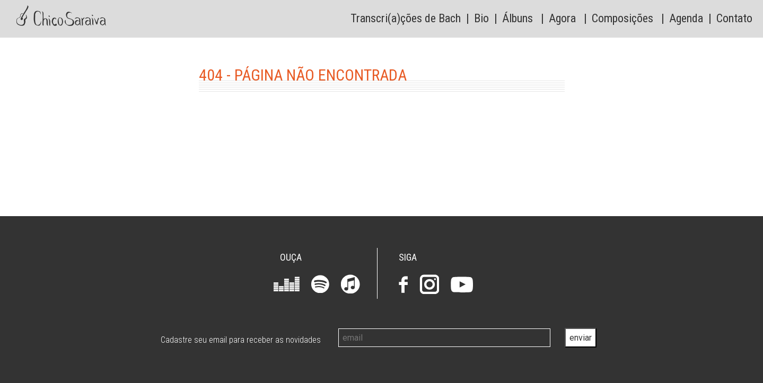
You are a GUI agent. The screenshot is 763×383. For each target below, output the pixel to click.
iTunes (350, 283)
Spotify (320, 284)
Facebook (403, 284)
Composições (622, 18)
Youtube (462, 284)
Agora (562, 18)
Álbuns (517, 18)
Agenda (686, 18)
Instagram (429, 284)
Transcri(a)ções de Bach (405, 18)
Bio (481, 18)
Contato (734, 18)
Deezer (287, 284)
